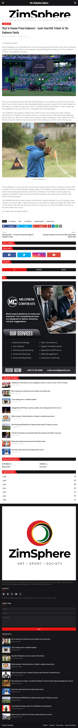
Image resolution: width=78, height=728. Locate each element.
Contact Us (52, 725)
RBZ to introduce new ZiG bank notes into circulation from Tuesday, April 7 (31, 391)
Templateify (10, 725)
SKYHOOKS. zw (43, 464)
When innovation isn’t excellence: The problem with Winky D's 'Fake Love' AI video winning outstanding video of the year (42, 681)
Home (4, 20)
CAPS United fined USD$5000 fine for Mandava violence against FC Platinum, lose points (34, 424)
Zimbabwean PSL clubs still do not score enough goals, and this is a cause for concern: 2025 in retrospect (39, 383)
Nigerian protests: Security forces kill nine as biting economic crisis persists (31, 714)
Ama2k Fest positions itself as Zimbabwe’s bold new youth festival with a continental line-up (35, 672)
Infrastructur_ (43, 467)
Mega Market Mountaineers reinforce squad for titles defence (27, 656)
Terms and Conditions (70, 725)
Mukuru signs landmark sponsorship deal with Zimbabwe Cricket (28, 441)
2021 (39, 496)
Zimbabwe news (12, 20)
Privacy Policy (59, 725)
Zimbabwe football (39, 221)
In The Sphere (12, 221)
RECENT (64, 270)
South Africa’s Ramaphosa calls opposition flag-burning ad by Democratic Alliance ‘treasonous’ (36, 433)
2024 (39, 484)
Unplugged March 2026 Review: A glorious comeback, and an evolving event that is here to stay (36, 408)
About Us (45, 725)
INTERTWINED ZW (6, 464)
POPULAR (39, 270)
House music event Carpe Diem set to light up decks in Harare (27, 450)
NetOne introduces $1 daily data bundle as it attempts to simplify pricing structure (33, 416)
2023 (39, 488)
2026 (39, 477)
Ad (14, 270)
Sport (19, 221)
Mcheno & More (6, 467)
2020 (39, 500)
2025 (39, 480)
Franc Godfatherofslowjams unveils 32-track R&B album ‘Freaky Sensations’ (31, 706)
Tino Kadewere (28, 221)
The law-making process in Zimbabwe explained (23, 399)
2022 (39, 492)
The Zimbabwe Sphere (39, 2)
